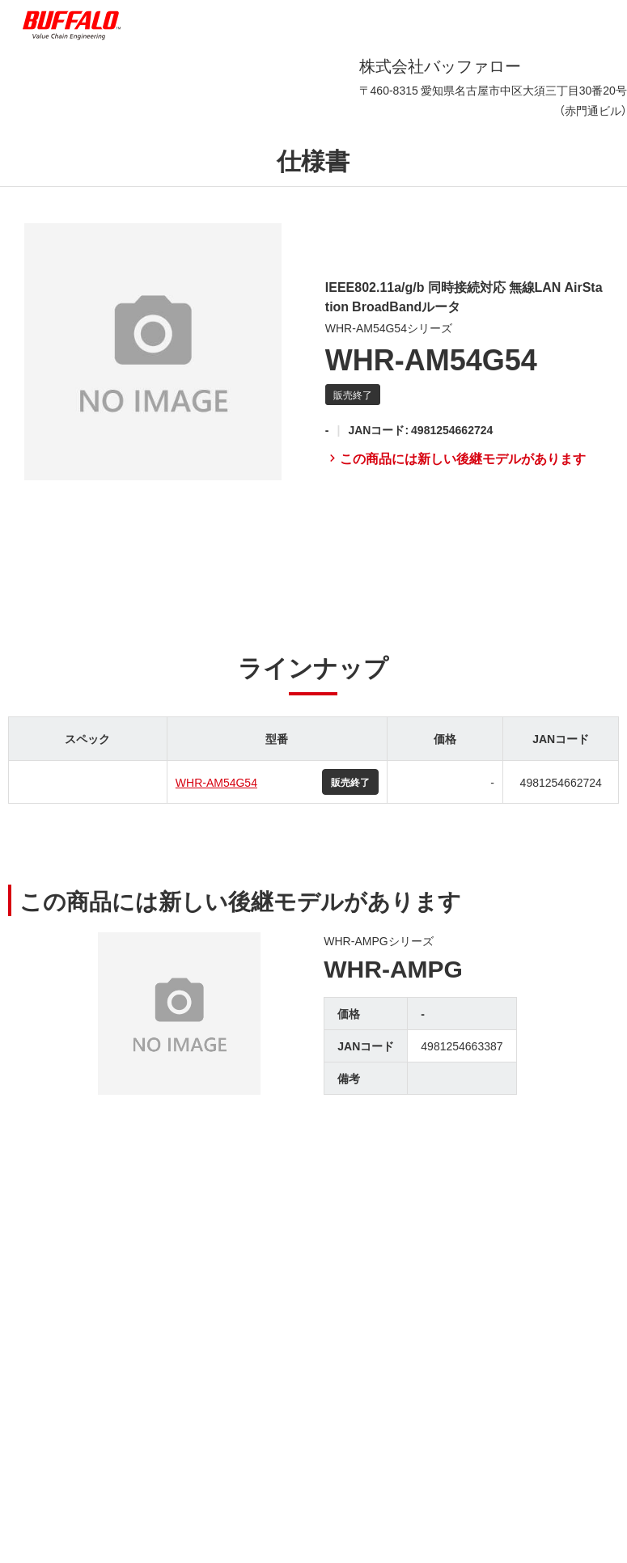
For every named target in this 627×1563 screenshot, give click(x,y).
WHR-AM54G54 (216, 782)
